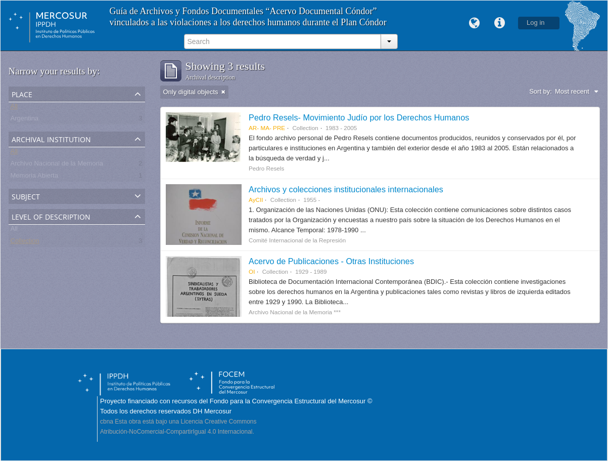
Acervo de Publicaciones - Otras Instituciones (331, 261)
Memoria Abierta (35, 177)
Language (474, 23)
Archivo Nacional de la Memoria (57, 165)
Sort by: (540, 91)
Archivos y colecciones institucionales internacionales (346, 189)
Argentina (25, 120)
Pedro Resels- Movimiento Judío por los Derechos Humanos (359, 117)
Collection (25, 242)
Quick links (499, 23)
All (14, 108)
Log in (535, 22)
